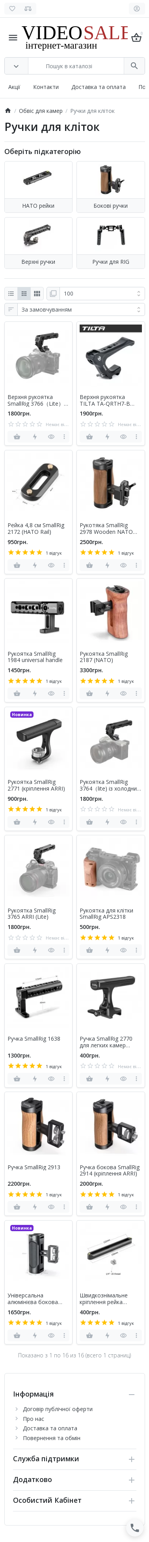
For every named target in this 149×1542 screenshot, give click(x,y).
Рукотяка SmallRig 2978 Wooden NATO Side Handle (106, 528)
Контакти (46, 87)
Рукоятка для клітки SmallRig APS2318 (106, 914)
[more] (64, 437)
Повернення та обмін (51, 1438)
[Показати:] (102, 293)
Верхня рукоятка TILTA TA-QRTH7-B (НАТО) (105, 400)
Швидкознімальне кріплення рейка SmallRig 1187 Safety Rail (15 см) (106, 1299)
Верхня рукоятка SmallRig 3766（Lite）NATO (35, 400)
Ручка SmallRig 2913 (33, 1167)
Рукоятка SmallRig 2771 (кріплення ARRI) (36, 785)
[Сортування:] (81, 309)
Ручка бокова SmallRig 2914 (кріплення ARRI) (110, 1170)
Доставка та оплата (98, 87)
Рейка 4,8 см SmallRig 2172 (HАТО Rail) (35, 528)
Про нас (33, 1418)
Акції (14, 87)
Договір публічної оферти (58, 1409)
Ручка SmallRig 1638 (33, 1039)
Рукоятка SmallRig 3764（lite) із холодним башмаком (110, 785)
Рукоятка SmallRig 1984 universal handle (35, 657)
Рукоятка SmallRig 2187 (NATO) (104, 657)
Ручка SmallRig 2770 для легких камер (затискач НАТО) (106, 1042)
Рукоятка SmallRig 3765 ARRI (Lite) (31, 914)
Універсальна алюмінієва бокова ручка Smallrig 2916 (32, 1299)
